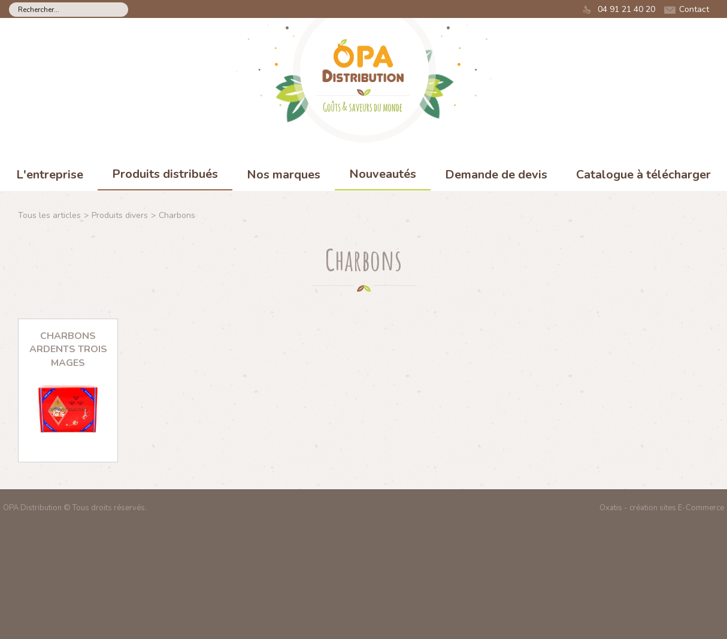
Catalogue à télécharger (643, 174)
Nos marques (283, 174)
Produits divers (120, 215)
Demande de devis (496, 174)
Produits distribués (165, 174)
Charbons (177, 215)
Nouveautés (382, 174)
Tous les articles (49, 215)
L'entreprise (49, 174)
